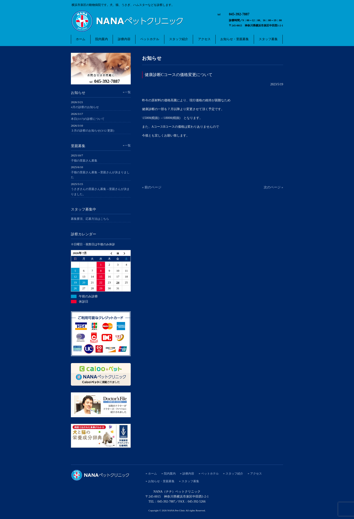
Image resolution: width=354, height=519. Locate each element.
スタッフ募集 (190, 481)
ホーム (152, 473)
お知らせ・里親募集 (161, 481)
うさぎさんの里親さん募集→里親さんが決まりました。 (100, 191)
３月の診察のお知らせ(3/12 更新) (92, 130)
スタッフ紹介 (234, 473)
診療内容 (188, 473)
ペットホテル (210, 473)
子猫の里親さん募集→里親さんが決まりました (100, 175)
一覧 (128, 92)
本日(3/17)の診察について (88, 118)
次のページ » (273, 187)
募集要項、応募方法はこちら (90, 218)
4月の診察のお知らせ (85, 107)
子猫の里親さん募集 (84, 160)
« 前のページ (151, 187)
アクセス (256, 473)
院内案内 (170, 473)
